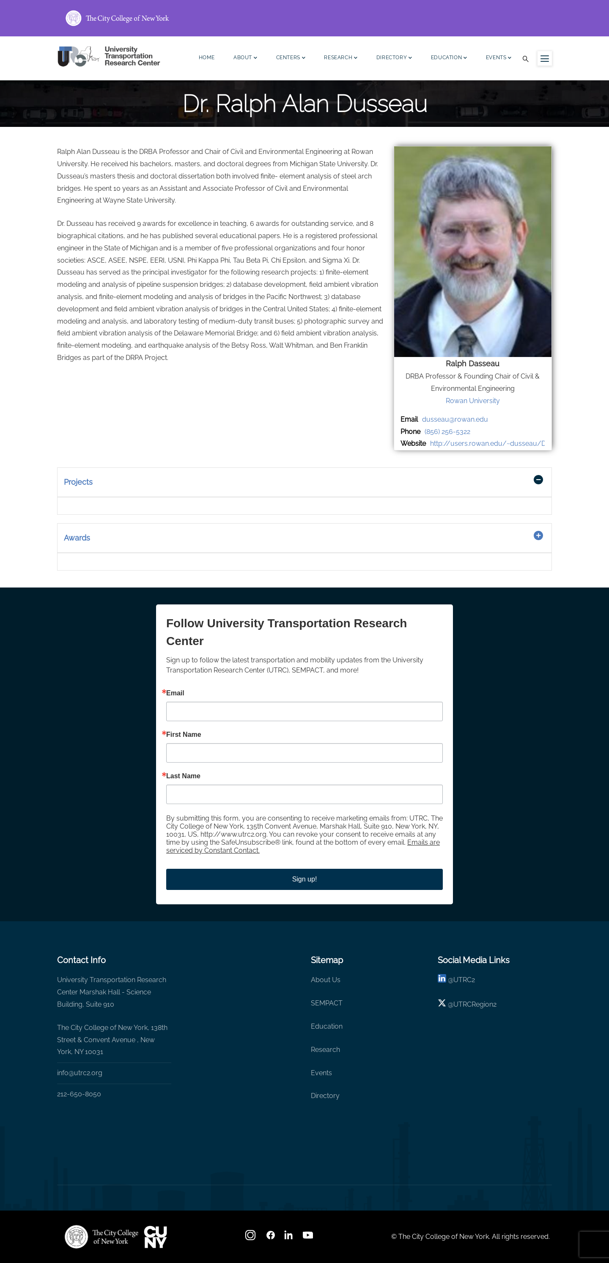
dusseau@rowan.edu (455, 419)
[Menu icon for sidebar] (545, 58)
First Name (183, 734)
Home (207, 57)
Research (340, 59)
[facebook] (271, 1238)
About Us (325, 980)
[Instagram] (251, 1238)
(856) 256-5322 (447, 432)
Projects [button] (78, 482)
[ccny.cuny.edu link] (304, 18)
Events (499, 59)
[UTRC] (101, 1237)
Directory (394, 59)
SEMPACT (327, 1003)
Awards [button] (77, 537)
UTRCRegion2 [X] (475, 1004)
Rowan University (473, 401)
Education (449, 59)
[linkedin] (442, 980)
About (245, 59)
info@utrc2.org (79, 1073)
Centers (291, 59)
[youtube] (309, 1238)
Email (175, 693)
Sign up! (304, 879)
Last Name (183, 776)
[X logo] (442, 1004)
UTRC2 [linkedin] (464, 980)
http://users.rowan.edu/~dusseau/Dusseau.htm (506, 443)
